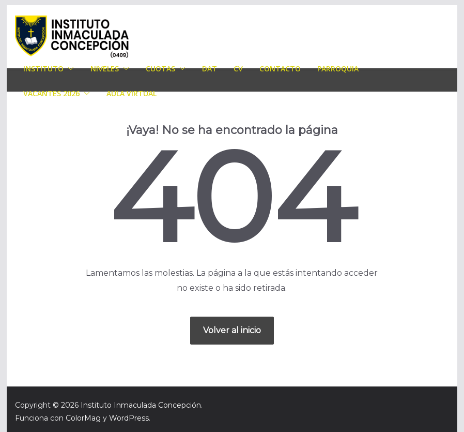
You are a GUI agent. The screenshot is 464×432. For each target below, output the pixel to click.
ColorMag (83, 418)
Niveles (104, 68)
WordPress (129, 418)
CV (238, 68)
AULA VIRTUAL (131, 93)
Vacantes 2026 (51, 93)
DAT (209, 68)
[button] (69, 69)
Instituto (43, 68)
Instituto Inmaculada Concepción (141, 405)
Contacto (280, 68)
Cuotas (160, 68)
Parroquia (338, 68)
